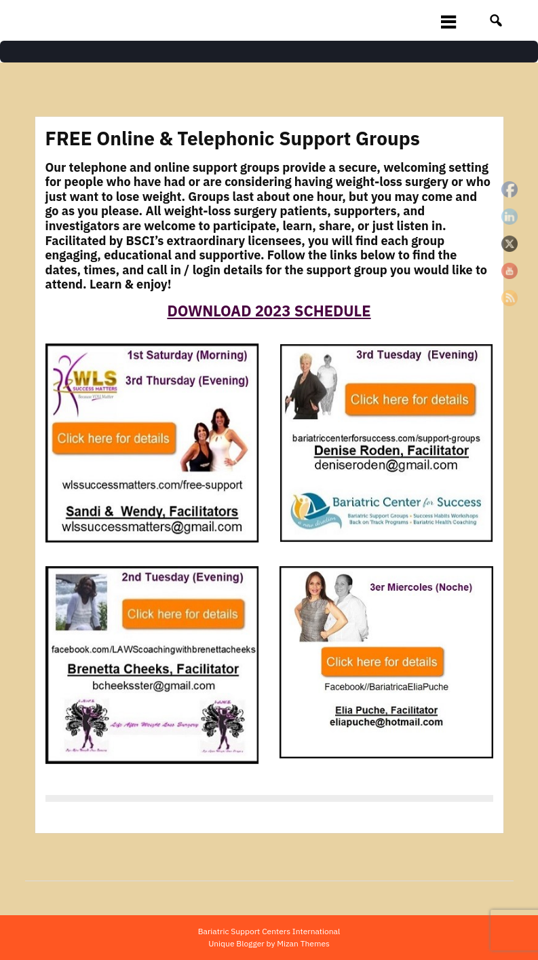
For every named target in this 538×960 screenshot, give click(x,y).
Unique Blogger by (269, 943)
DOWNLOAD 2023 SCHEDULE (268, 310)
